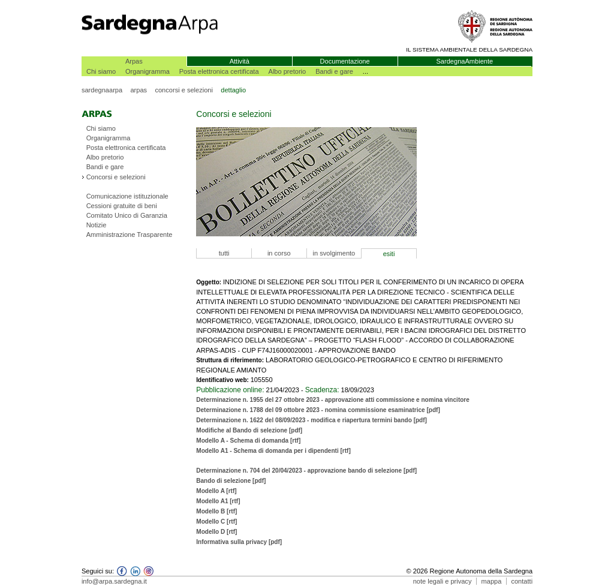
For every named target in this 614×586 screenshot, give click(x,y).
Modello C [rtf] (216, 521)
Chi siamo (101, 71)
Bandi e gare (334, 71)
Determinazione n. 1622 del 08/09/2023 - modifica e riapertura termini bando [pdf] (311, 420)
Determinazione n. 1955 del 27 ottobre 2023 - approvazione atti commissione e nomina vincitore (332, 399)
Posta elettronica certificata (219, 71)
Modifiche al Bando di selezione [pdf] (249, 430)
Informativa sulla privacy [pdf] (239, 542)
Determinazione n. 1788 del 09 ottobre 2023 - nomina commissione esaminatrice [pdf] (318, 410)
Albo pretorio (287, 71)
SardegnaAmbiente (464, 61)
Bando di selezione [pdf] (231, 480)
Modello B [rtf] (216, 511)
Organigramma (147, 71)
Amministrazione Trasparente (129, 234)
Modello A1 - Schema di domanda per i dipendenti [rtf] (273, 450)
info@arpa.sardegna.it (114, 581)
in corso (279, 253)
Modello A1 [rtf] (218, 501)
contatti (521, 581)
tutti (224, 253)
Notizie (96, 225)
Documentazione (345, 61)
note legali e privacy (442, 581)
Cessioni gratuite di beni (121, 205)
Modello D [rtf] (216, 531)
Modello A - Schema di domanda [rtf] (248, 440)
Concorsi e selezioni (116, 177)
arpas (138, 90)
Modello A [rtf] (216, 491)
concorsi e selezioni (184, 90)
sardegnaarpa (102, 90)
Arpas (134, 61)
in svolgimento (334, 253)
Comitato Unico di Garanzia (126, 215)
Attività (239, 61)
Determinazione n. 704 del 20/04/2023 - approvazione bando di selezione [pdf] (306, 470)
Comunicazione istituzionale (127, 196)
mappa (491, 581)
